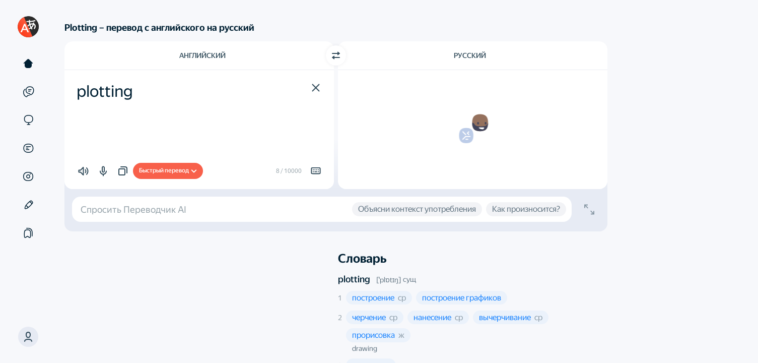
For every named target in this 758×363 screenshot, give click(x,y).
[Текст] (28, 63)
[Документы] (28, 148)
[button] (28, 337)
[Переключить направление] (336, 55)
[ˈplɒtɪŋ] (388, 280)
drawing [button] (364, 348)
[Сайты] (28, 120)
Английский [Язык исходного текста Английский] (202, 55)
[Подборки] (28, 233)
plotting (354, 279)
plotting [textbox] (105, 91)
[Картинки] (28, 176)
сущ (409, 279)
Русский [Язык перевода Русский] (470, 55)
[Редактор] (28, 205)
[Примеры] (28, 92)
